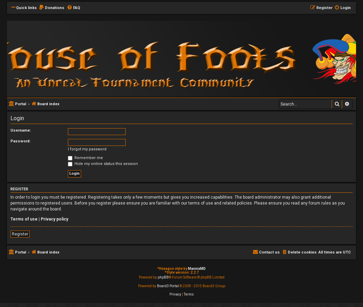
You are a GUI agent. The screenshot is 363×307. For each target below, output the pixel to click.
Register (20, 234)
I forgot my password (87, 149)
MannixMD (197, 269)
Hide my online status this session (103, 163)
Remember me (85, 158)
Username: (20, 130)
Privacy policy (54, 219)
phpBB (163, 277)
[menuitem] (51, 8)
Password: (20, 141)
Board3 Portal (168, 286)
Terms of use (24, 219)
